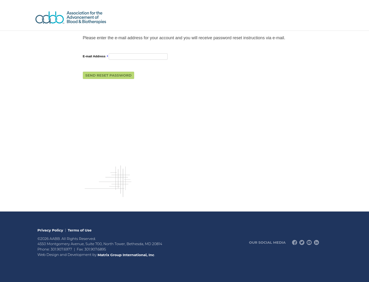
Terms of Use (80, 230)
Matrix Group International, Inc (125, 254)
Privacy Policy (50, 230)
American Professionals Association (84, 17)
